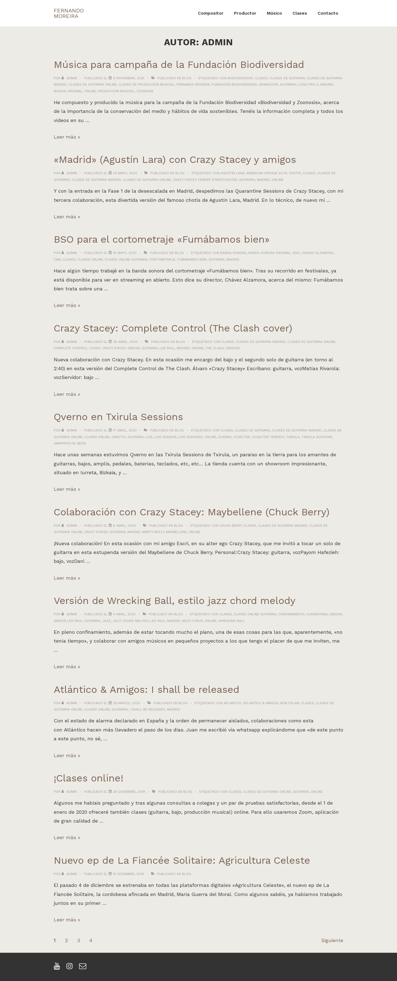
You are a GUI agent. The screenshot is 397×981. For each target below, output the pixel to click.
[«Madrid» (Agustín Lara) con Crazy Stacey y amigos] (125, 173)
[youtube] (58, 968)
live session (165, 437)
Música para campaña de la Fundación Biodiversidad (179, 64)
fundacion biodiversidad (234, 84)
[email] (83, 968)
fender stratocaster (217, 180)
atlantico (233, 703)
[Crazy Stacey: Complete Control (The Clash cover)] (125, 342)
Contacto (328, 13)
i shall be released (147, 709)
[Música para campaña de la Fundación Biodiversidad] (128, 78)
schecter (242, 437)
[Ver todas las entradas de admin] (69, 78)
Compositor (211, 13)
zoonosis (145, 91)
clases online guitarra (126, 259)
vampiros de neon (70, 443)
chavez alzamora (318, 253)
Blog (186, 78)
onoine (198, 348)
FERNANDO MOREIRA (69, 13)
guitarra (288, 84)
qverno (225, 437)
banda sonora (233, 253)
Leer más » (67, 137)
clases (261, 78)
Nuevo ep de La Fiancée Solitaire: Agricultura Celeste (182, 860)
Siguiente (332, 940)
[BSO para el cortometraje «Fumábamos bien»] (125, 253)
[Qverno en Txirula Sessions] (125, 430)
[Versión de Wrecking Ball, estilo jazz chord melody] (124, 614)
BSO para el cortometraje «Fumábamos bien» (162, 239)
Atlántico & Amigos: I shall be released (146, 689)
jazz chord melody (130, 621)
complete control (70, 348)
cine (57, 259)
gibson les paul (68, 621)
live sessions (190, 437)
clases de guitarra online (93, 84)
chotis (295, 173)
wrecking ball (231, 621)
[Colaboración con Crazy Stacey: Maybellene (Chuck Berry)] (124, 525)
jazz (106, 621)
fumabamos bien (191, 259)
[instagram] (70, 968)
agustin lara (233, 173)
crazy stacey (184, 180)
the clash (215, 348)
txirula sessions (317, 437)
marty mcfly (153, 532)
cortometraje (162, 259)
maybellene (176, 532)
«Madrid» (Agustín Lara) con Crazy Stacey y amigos (175, 159)
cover (94, 348)
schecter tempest (268, 437)
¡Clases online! (89, 778)
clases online (90, 259)
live (149, 437)
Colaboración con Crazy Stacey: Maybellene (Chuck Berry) (191, 512)
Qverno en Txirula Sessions (118, 417)
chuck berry (230, 525)
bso (296, 253)
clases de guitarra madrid (96, 180)
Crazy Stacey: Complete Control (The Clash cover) (173, 328)
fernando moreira (193, 84)
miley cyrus (192, 621)
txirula (293, 437)
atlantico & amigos (260, 703)
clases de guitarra (287, 78)
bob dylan (289, 703)
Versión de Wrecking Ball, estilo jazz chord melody (175, 600)
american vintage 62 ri (266, 173)
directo (119, 437)
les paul (167, 348)
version (233, 348)
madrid (326, 84)
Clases (300, 13)
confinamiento (291, 614)
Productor (245, 13)
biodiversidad (240, 78)
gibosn (133, 348)
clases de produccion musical (147, 84)
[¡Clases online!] (129, 792)
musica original (68, 91)
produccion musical (116, 91)
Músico (274, 13)
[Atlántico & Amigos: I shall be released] (126, 703)
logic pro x (308, 84)
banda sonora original (269, 253)
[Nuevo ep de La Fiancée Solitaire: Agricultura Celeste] (128, 874)
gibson (335, 614)
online (90, 91)
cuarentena (317, 614)
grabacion (268, 84)
